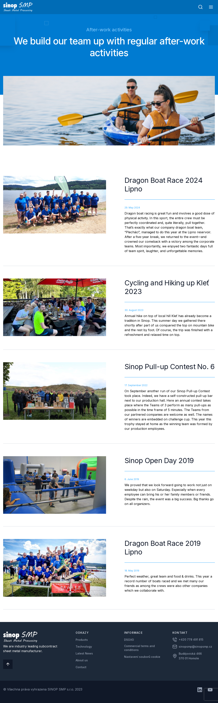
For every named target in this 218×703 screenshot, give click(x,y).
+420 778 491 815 (191, 639)
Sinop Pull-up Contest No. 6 (170, 366)
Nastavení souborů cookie (142, 656)
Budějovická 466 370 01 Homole (190, 656)
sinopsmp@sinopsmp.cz (195, 646)
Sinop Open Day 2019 (159, 460)
